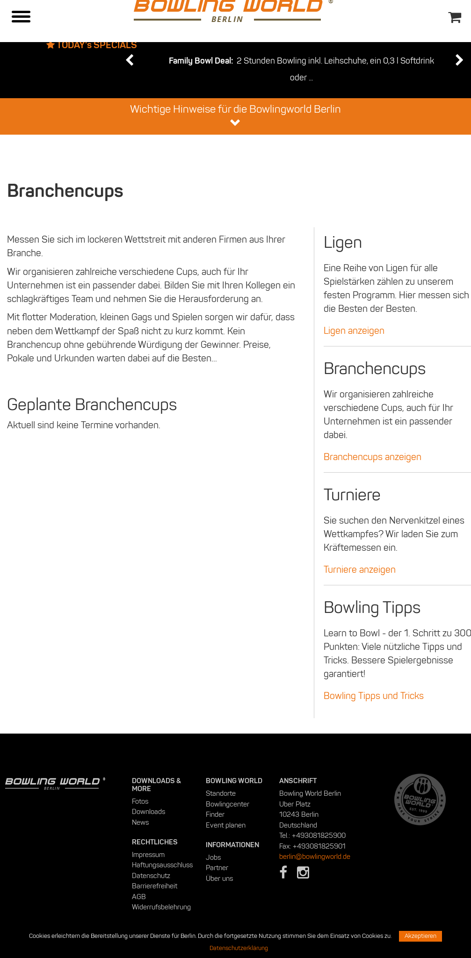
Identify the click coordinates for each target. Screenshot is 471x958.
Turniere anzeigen (360, 569)
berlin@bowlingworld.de (314, 856)
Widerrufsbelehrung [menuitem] (161, 907)
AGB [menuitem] (139, 897)
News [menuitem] (140, 822)
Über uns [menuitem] (219, 878)
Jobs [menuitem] (213, 857)
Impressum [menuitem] (148, 854)
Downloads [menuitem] (148, 811)
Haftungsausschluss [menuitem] (162, 865)
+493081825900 (319, 835)
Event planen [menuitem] (226, 825)
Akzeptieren (420, 936)
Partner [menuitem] (217, 868)
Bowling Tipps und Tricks (374, 695)
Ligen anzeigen (354, 330)
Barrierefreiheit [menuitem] (154, 886)
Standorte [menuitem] (221, 793)
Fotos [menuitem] (140, 801)
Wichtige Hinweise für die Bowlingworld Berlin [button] (235, 115)
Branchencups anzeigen (372, 456)
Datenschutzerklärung (239, 948)
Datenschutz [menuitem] (151, 876)
